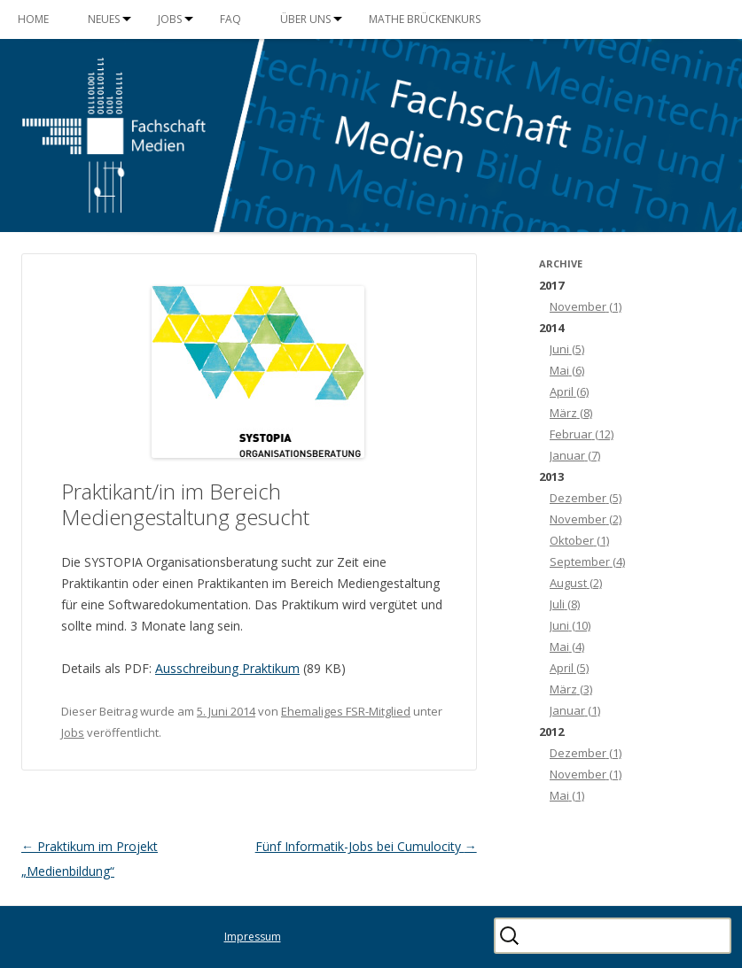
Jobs (170, 19)
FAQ (230, 19)
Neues (104, 19)
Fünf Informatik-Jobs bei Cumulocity (366, 846)
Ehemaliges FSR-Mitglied (345, 711)
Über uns (305, 19)
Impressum (252, 936)
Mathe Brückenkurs (424, 19)
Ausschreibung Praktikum (227, 668)
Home (33, 19)
